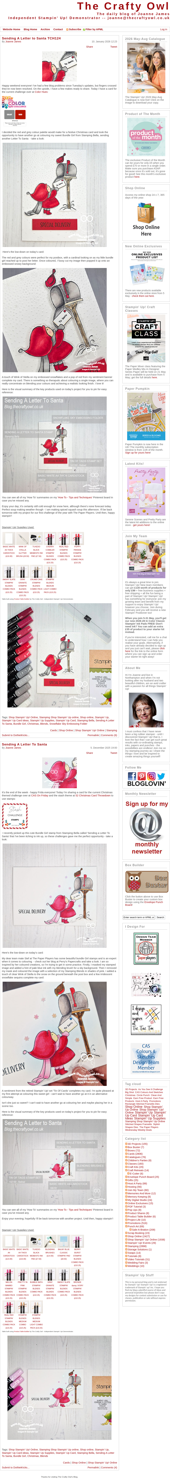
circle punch (143, 1095)
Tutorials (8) (134, 1256)
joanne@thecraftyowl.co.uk (139, 18)
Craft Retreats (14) (138, 1170)
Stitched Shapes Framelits (138, 1124)
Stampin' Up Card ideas (15, 720)
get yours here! (141, 525)
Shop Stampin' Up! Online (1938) (146, 1239)
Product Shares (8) (138, 1213)
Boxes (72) (134, 1150)
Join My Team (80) (138, 1190)
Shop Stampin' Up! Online (23, 717)
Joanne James (13, 41)
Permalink (93, 735)
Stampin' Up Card (66, 720)
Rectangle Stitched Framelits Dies (142, 1104)
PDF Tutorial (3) (137, 1206)
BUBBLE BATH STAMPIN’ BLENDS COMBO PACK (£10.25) (36, 1288)
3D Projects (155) (138, 1144)
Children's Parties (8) (139, 1160)
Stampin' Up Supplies (42, 720)
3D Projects (131, 1089)
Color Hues (41, 91)
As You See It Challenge (150, 1089)
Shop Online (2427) (139, 1236)
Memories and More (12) (142, 1193)
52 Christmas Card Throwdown (92, 795)
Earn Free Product (142, 1098)
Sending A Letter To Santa (24, 744)
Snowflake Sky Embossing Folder (68, 723)
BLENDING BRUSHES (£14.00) (50, 1252)
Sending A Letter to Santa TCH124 (31, 38)
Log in (163, 29)
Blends (44, 723)
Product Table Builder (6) (142, 1216)
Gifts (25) (133, 1180)
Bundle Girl (19, 723)
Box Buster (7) (136, 1147)
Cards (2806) (135, 1153)
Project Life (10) (137, 1219)
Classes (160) (135, 1163)
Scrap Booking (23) (139, 1233)
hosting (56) (135, 1186)
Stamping (111, 730)
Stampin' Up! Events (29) (142, 1243)
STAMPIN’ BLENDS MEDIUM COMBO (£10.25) (22, 1321)
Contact (58, 29)
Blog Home (30, 29)
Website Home (11, 29)
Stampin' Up (102, 717)
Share (89, 46)
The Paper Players (148, 1127)
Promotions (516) (137, 1223)
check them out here (143, 296)
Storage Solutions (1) (140, 1249)
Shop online (86, 717)
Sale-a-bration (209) (143, 1229)
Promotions (155, 1101)
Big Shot (129, 1092)
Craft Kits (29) (135, 1167)
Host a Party (141, 1101)
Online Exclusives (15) (140, 1203)
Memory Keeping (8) (139, 1196)
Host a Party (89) (137, 1183)
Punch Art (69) (136, 1226)
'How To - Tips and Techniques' (75, 497)
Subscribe (73, 29)
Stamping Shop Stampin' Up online (59, 717)
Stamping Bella (85, 720)
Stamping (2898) (137, 1246)
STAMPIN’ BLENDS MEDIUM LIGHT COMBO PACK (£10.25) (50, 585)
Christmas (33, 723)
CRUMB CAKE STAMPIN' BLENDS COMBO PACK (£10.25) (36, 585)
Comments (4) (109, 1467)
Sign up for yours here (137, 452)
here (136, 176)
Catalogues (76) (137, 1157)
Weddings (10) (136, 1266)
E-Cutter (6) (136, 1173)
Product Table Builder (21, 599)
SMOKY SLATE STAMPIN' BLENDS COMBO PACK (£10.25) (8, 585)
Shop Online (66, 730)
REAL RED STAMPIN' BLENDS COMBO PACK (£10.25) (64, 553)
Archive (45, 29)
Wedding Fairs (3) (138, 1262)
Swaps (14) (134, 1252)
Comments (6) (109, 735)
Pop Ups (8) (134, 1210)
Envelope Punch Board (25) (143, 1177)
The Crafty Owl (123, 6)
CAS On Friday (39, 795)
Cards (53, 730)
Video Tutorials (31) (139, 1259)
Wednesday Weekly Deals (138, 1130)
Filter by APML (94, 29)
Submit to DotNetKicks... (15, 735)
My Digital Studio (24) (140, 1200)
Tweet (113, 46)
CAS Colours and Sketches (149, 1092)
